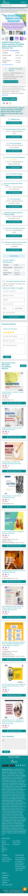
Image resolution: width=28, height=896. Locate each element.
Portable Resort (13, 784)
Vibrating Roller (12, 772)
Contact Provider (14, 122)
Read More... (5, 95)
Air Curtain (4, 811)
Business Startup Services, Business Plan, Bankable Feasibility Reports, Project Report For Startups (13, 643)
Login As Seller (19, 870)
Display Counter (5, 778)
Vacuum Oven (5, 792)
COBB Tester (7, 805)
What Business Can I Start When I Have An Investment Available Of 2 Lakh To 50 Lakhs (13, 721)
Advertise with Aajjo (20, 859)
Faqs (3, 851)
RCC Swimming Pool (7, 829)
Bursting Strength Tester (17, 805)
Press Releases (16, 841)
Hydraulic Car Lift (16, 780)
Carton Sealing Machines (19, 777)
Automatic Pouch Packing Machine (10, 819)
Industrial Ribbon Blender (12, 774)
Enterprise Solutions (20, 868)
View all (23, 365)
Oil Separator (5, 798)
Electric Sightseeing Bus (20, 831)
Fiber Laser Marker (14, 808)
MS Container (16, 786)
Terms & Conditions (7, 859)
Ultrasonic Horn (10, 814)
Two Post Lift (11, 823)
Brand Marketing (19, 864)
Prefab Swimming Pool (15, 826)
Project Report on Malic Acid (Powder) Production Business (11, 462)
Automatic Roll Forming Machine (15, 811)
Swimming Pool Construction (16, 828)
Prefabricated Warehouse (12, 789)
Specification (14, 256)
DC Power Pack (19, 792)
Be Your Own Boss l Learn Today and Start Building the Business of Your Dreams (14, 686)
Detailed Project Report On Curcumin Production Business (14, 571)
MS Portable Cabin (21, 784)
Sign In (23, 2)
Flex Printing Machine (14, 795)
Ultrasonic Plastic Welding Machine (10, 815)
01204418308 (5, 875)
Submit (7, 357)
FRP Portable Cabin (7, 786)
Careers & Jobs (16, 842)
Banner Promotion (19, 863)
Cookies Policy (5, 857)
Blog (3, 846)
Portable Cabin (5, 770)
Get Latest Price (14, 50)
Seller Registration (19, 857)
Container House (19, 791)
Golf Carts (4, 833)
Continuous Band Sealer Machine (16, 817)
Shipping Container (10, 791)
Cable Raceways (19, 814)
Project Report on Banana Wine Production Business (12, 428)
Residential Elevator (6, 780)
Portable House (5, 783)
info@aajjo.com (6, 880)
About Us (4, 841)
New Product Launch (20, 866)
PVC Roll (22, 809)
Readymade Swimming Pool (19, 829)
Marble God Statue (15, 809)
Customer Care (5, 844)
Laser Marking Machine (18, 769)
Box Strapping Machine (7, 777)
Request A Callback (13, 757)
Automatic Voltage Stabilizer (8, 801)
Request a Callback (9, 99)
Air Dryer (15, 820)
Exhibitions (4, 849)
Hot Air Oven (12, 792)
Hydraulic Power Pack (17, 794)
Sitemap (4, 842)
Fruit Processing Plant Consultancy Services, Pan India (13, 532)
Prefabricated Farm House (16, 783)
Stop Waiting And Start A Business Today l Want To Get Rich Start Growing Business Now (13, 608)
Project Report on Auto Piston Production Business (11, 496)
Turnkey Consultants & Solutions (11, 8)
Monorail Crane (18, 803)
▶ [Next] (25, 38)
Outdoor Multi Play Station (16, 770)
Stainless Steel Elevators (11, 781)
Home (2, 8)
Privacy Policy (5, 861)
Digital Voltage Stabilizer (16, 800)
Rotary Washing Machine (14, 798)
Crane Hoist (11, 803)
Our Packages (18, 861)
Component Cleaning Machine (17, 797)
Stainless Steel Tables (20, 775)
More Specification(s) (7, 64)
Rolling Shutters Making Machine (14, 822)
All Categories (16, 844)
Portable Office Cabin (10, 787)
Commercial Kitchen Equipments (9, 812)
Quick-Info (4, 848)
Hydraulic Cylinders (6, 794)
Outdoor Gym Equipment (7, 831)
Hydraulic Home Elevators (16, 778)
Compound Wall (10, 775)
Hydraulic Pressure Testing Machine (10, 806)
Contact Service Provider (11, 81)
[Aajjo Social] (16, 765)
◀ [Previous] (2, 38)
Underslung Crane (20, 801)
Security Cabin (21, 781)
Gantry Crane (5, 803)
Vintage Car (10, 833)
